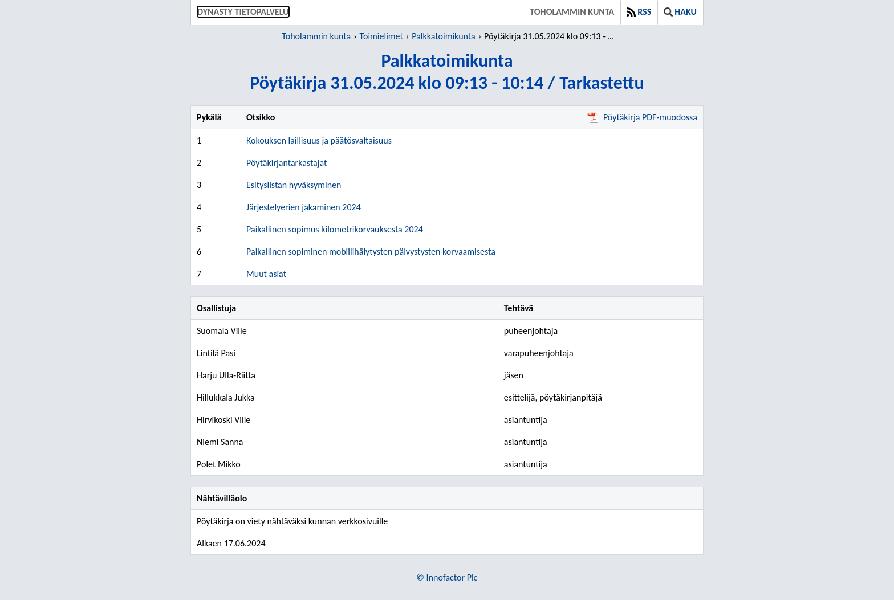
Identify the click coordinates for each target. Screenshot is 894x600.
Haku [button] (680, 11)
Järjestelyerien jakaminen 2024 (303, 207)
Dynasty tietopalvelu (243, 11)
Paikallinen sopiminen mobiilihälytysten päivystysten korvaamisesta (370, 251)
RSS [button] (639, 11)
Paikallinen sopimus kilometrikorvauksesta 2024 (334, 229)
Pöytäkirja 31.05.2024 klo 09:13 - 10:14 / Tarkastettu (551, 36)
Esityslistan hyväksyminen (293, 184)
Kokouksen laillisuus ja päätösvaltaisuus (319, 140)
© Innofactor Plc (447, 577)
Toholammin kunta (572, 11)
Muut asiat (266, 273)
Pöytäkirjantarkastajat (286, 162)
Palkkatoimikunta (443, 36)
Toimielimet (381, 36)
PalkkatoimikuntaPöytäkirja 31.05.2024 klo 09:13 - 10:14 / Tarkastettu (447, 72)
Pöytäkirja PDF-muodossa (642, 117)
